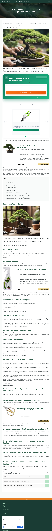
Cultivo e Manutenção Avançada (12, 189)
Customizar (6, 526)
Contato (4, 506)
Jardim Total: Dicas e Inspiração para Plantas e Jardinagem (17, 1)
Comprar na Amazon (44, 164)
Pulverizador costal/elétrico (8, 529)
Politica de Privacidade (7, 508)
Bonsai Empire (9, 383)
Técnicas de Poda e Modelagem (12, 185)
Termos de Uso (5, 514)
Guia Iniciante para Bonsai (11, 187)
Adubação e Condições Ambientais (13, 192)
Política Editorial (6, 509)
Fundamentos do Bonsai (11, 181)
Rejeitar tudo (13, 526)
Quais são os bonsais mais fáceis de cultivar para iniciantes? (18, 198)
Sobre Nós (5, 510)
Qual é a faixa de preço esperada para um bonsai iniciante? (18, 195)
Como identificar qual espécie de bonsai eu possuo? (16, 197)
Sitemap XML (5, 512)
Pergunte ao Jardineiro (26, 92)
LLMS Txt (4, 513)
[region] (13, 522)
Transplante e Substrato (10, 190)
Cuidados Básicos (9, 184)
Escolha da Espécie (10, 182)
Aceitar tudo (20, 526)
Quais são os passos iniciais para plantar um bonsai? (16, 193)
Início (4, 505)
